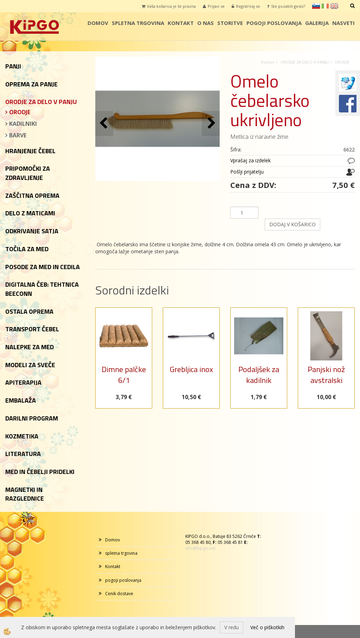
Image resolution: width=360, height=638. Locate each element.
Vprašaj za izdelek (250, 160)
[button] (211, 123)
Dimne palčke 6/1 (124, 374)
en (334, 6)
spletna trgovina (138, 22)
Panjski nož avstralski (326, 374)
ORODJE (19, 112)
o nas (205, 22)
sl (316, 6)
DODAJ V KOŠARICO (292, 224)
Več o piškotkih (267, 627)
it (325, 6)
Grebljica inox (191, 369)
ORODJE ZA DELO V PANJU (305, 62)
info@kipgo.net (200, 548)
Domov (98, 22)
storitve (230, 22)
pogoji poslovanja (274, 22)
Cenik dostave (119, 594)
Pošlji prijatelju (247, 171)
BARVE (17, 135)
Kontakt (181, 22)
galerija (317, 22)
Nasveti (343, 22)
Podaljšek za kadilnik (258, 374)
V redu (231, 627)
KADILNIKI (23, 124)
